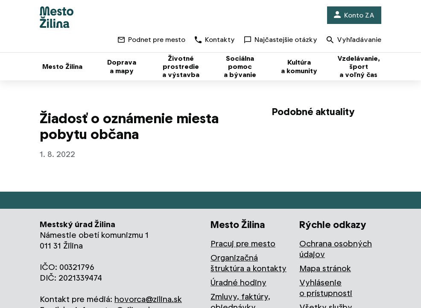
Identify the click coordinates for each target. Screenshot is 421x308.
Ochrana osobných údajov (335, 249)
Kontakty (215, 39)
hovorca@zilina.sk (148, 299)
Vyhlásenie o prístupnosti (325, 287)
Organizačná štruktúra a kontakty (248, 263)
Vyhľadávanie (354, 40)
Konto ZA (354, 15)
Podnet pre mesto (151, 39)
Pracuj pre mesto (242, 244)
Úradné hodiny (238, 282)
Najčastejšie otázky (280, 39)
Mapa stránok (325, 268)
